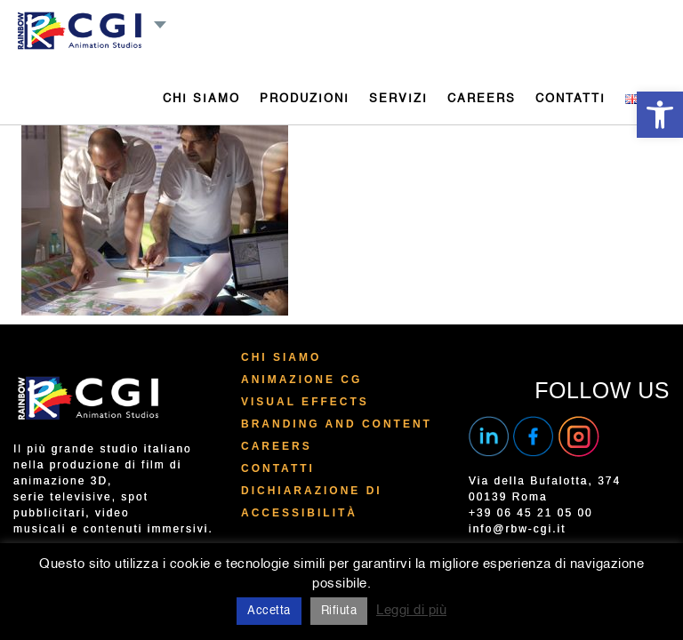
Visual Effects (305, 402)
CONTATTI (570, 99)
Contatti (278, 468)
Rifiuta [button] (339, 611)
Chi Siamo (281, 357)
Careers (276, 446)
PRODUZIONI (305, 99)
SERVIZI (398, 99)
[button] (660, 115)
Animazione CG (301, 379)
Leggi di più (411, 610)
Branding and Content (336, 424)
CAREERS (481, 99)
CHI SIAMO (201, 99)
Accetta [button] (269, 611)
